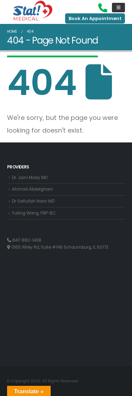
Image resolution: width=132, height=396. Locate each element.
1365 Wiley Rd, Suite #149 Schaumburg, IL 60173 (57, 247)
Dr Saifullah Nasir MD (33, 201)
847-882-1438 (24, 240)
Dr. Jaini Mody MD (30, 177)
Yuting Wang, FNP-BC (34, 213)
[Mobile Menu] (118, 7)
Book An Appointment (95, 18)
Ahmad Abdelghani (32, 189)
